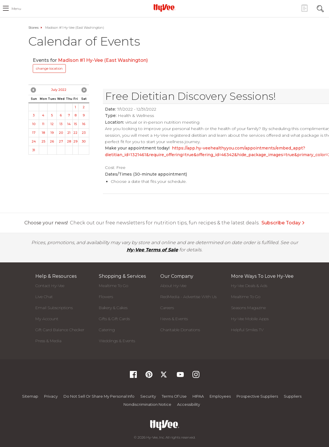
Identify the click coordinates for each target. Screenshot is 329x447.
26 (52, 141)
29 (75, 141)
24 (34, 141)
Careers (167, 307)
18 (43, 133)
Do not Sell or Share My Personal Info (98, 396)
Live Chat (44, 296)
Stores (33, 28)
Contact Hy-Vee (49, 285)
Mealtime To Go (113, 285)
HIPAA (198, 396)
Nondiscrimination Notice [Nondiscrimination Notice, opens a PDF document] (147, 404)
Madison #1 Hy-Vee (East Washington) (103, 60)
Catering (107, 329)
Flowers (106, 296)
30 (84, 141)
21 (68, 133)
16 (83, 124)
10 (33, 124)
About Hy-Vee (173, 285)
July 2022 (58, 90)
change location (49, 68)
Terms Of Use (174, 396)
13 (60, 124)
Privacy (51, 396)
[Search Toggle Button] (320, 8)
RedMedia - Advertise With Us (188, 296)
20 (61, 133)
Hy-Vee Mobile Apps (250, 318)
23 (84, 133)
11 (43, 124)
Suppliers (292, 396)
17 (33, 133)
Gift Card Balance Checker (59, 329)
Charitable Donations (180, 329)
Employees (220, 396)
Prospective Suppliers (257, 396)
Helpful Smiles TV (247, 329)
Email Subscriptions (54, 307)
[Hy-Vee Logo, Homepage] (164, 8)
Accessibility (188, 404)
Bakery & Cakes (113, 307)
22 (75, 133)
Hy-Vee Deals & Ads (249, 285)
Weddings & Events (117, 340)
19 (52, 133)
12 (52, 124)
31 (33, 150)
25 (43, 141)
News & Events (174, 318)
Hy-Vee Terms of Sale (152, 250)
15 (75, 124)
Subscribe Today (283, 223)
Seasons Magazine (248, 307)
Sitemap (30, 396)
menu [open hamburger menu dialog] (16, 8)
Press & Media (48, 340)
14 (69, 124)
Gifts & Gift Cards (114, 318)
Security (148, 396)
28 (69, 141)
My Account (46, 318)
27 (61, 141)
